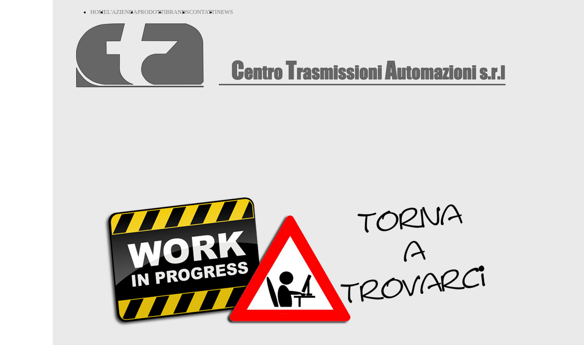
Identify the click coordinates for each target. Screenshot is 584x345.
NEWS (225, 12)
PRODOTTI (151, 12)
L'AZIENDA (122, 12)
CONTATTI (203, 12)
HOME (99, 12)
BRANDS (177, 12)
